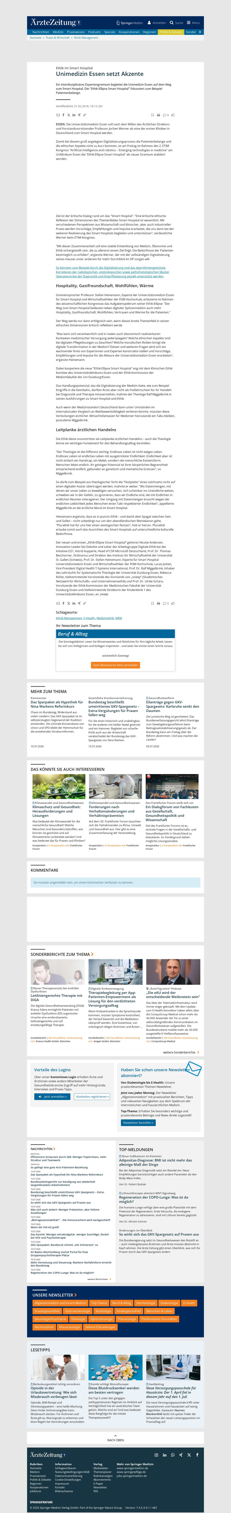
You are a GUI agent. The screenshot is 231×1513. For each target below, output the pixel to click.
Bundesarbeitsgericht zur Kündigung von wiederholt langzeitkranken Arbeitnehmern (63, 1184)
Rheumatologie (69, 1328)
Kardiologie (103, 1311)
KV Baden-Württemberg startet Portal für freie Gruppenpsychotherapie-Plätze (59, 1254)
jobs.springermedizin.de (132, 1476)
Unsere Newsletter (52, 1295)
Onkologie (78, 1320)
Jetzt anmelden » (52, 1097)
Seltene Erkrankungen (100, 1328)
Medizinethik (105, 619)
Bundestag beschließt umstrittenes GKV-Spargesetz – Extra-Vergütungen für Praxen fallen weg (114, 709)
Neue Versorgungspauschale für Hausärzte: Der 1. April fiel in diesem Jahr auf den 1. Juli (171, 1393)
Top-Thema (99, 1303)
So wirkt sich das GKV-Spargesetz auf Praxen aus (61, 1203)
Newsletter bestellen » (138, 1123)
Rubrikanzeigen (103, 1476)
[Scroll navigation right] (200, 32)
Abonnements (102, 1480)
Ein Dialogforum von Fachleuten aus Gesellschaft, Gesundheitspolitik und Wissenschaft (172, 814)
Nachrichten (40, 32)
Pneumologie (127, 1320)
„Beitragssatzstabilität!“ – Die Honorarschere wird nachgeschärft (70, 1220)
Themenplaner (102, 1472)
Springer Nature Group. (108, 1508)
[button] (192, 23)
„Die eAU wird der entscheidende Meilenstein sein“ (173, 995)
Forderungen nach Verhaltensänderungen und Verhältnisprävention (111, 811)
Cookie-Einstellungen (68, 1480)
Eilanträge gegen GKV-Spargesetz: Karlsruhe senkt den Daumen (172, 706)
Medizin (58, 32)
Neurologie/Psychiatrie (50, 1320)
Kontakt (60, 1488)
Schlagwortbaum (65, 1468)
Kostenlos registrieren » (92, 1097)
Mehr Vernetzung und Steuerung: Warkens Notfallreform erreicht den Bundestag (71, 1264)
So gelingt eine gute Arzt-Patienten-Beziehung (59, 1168)
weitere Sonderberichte (181, 1053)
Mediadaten (100, 1468)
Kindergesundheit (129, 1311)
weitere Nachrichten (100, 1279)
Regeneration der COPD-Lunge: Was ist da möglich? (62, 1273)
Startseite (36, 1468)
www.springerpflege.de (131, 1472)
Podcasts (94, 32)
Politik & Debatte (171, 32)
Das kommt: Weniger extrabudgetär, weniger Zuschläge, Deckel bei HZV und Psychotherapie (70, 1236)
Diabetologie (169, 1303)
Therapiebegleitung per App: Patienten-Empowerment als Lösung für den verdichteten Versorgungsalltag (112, 999)
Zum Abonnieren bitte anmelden (115, 665)
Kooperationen (129, 32)
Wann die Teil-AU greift (45, 1227)
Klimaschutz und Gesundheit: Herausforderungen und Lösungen (56, 811)
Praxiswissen (76, 32)
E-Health (89, 619)
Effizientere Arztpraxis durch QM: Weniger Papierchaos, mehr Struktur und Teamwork (68, 1159)
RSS (95, 1491)
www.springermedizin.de (132, 1468)
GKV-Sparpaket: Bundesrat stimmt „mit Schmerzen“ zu (64, 1245)
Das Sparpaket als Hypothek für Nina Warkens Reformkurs (57, 704)
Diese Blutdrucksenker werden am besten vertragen (113, 1390)
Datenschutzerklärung (68, 1476)
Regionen (149, 32)
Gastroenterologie (77, 1311)
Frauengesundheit (47, 1311)
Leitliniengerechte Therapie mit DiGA (56, 998)
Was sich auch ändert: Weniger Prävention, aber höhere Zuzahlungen (65, 1211)
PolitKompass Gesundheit (159, 1320)
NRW (118, 619)
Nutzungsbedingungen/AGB (72, 1472)
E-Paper (98, 1484)
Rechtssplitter (44, 1328)
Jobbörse (35, 1491)
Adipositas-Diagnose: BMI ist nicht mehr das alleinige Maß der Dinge (155, 1162)
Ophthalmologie (102, 1320)
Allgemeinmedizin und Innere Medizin (60, 1303)
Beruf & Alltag (121, 1303)
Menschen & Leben (159, 1311)
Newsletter (100, 1488)
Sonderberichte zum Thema (60, 954)
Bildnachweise (64, 1491)
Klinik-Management (69, 619)
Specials (109, 32)
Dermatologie (145, 1303)
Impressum (62, 1484)
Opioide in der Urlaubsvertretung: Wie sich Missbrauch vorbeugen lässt (54, 1393)
